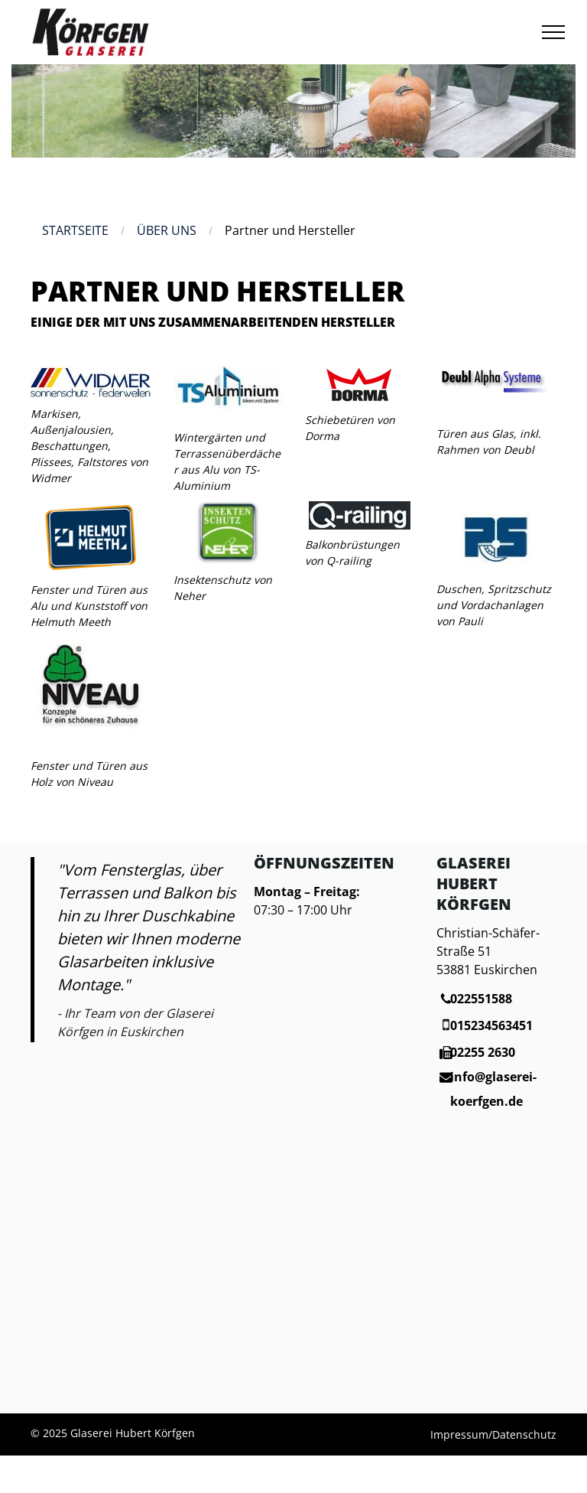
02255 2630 (482, 1052)
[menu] (553, 32)
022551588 (481, 998)
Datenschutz (524, 1434)
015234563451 (491, 1025)
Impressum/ (461, 1434)
